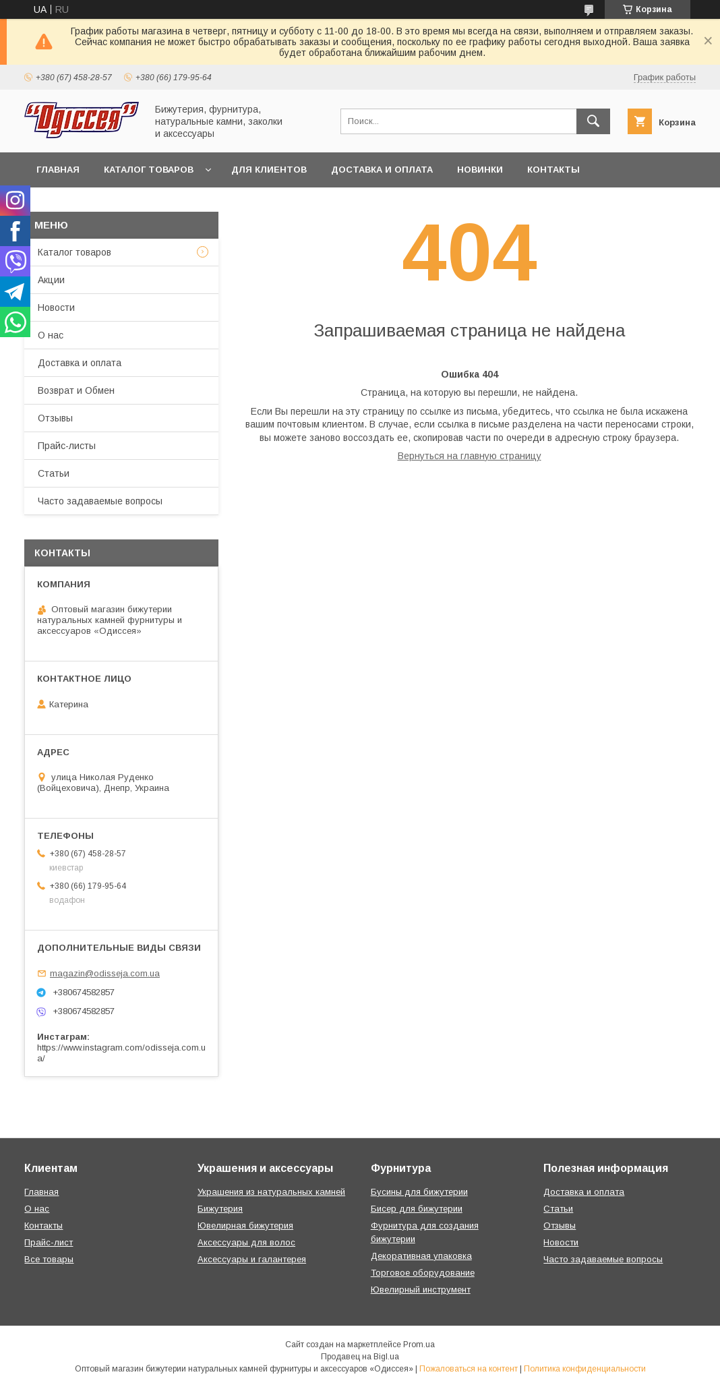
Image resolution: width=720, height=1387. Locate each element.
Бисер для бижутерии (416, 1209)
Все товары (48, 1259)
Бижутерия (220, 1209)
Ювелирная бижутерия (245, 1225)
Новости (56, 307)
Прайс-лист (48, 1242)
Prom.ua (419, 1344)
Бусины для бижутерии (419, 1192)
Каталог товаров (148, 170)
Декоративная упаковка (421, 1256)
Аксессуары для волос (246, 1242)
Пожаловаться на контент (468, 1369)
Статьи (53, 473)
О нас (50, 335)
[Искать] (593, 121)
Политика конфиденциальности (585, 1369)
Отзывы (55, 418)
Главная (58, 170)
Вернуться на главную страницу (469, 455)
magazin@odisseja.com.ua (105, 973)
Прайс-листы (67, 445)
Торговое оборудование (423, 1273)
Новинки (480, 170)
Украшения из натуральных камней (271, 1192)
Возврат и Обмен (76, 390)
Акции (51, 279)
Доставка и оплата (382, 170)
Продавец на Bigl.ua (360, 1356)
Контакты (553, 170)
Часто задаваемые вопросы (100, 501)
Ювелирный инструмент (421, 1290)
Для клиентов (269, 170)
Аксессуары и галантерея (252, 1259)
